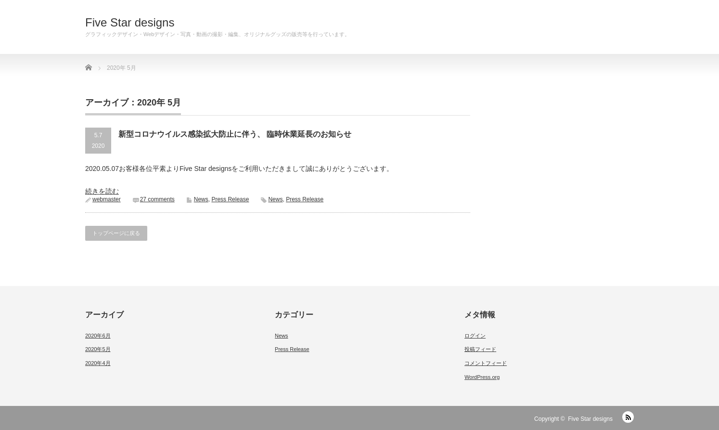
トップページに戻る (116, 233)
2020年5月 (98, 349)
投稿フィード (480, 349)
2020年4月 (98, 363)
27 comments (157, 199)
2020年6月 (98, 336)
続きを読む (102, 191)
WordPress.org (482, 377)
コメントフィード (485, 363)
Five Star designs (129, 22)
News (201, 199)
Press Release (230, 199)
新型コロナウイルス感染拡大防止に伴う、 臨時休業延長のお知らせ (234, 134)
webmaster (106, 199)
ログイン (475, 336)
